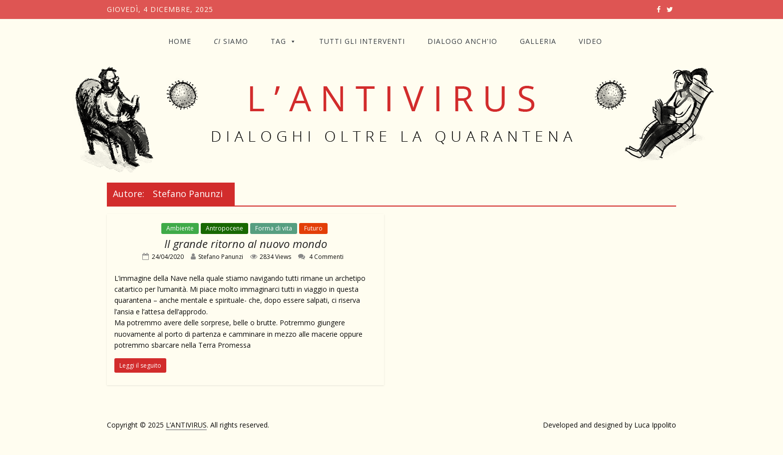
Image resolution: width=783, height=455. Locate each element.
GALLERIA (538, 41)
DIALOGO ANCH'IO (462, 41)
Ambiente (180, 228)
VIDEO (590, 41)
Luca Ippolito (655, 425)
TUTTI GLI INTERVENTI (362, 41)
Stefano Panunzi (220, 256)
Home (179, 41)
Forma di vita (273, 228)
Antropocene (224, 228)
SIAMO (231, 41)
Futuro (313, 228)
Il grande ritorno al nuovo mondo (245, 243)
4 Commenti (321, 256)
